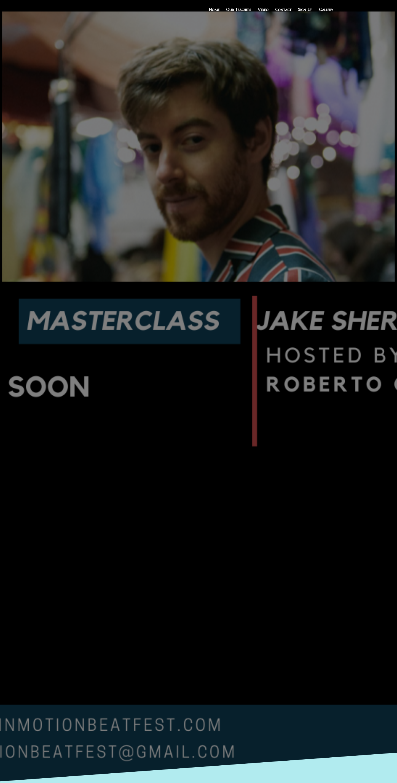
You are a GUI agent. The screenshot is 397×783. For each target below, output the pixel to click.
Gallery (326, 9)
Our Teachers (238, 9)
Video (263, 9)
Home (214, 9)
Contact (283, 9)
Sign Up (305, 9)
